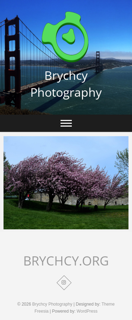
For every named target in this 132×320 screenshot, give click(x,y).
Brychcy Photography (66, 83)
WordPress (87, 311)
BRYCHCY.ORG (66, 261)
